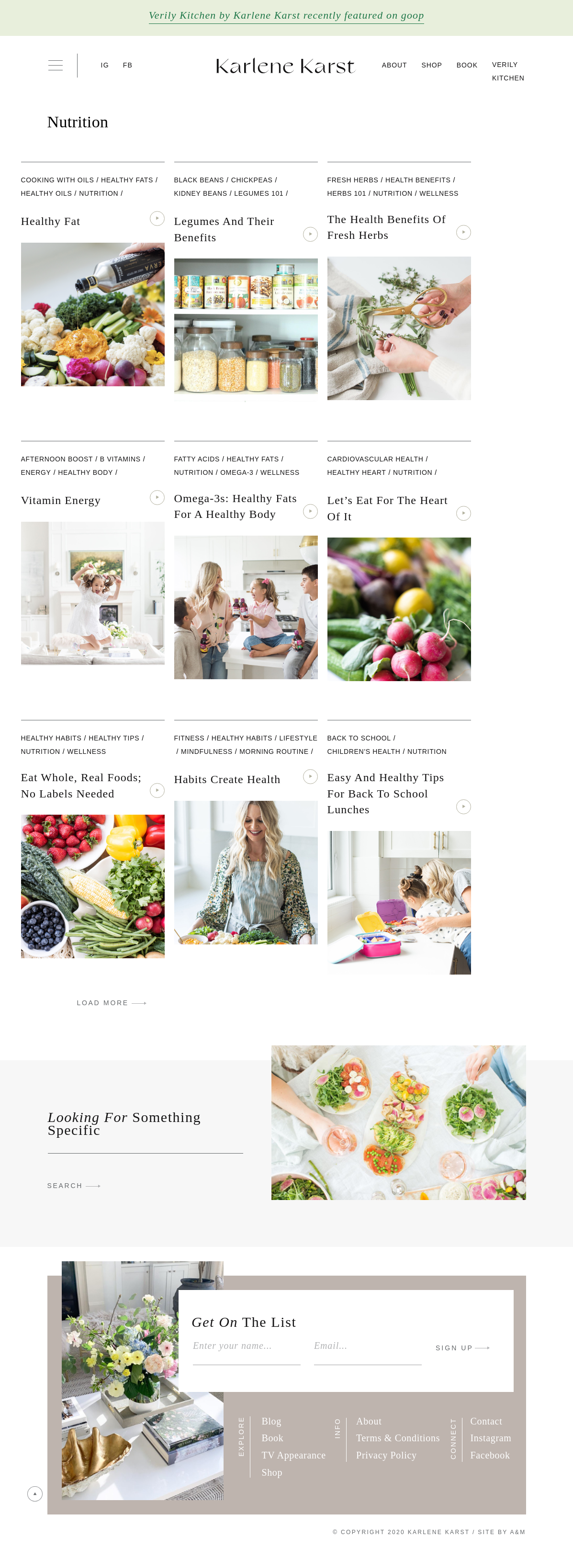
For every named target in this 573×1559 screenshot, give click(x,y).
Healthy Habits (51, 738)
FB (128, 65)
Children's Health (364, 751)
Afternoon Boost (57, 459)
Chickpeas (252, 180)
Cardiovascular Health (375, 459)
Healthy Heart (356, 472)
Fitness (189, 738)
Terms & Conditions (398, 1438)
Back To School (359, 738)
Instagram (491, 1438)
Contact (487, 1421)
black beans (199, 180)
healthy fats (127, 180)
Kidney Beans (200, 193)
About (394, 65)
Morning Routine (274, 751)
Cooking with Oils (57, 180)
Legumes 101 (258, 193)
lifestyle (298, 738)
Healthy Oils (46, 193)
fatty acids (197, 459)
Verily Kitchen (508, 71)
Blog (271, 1421)
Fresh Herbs (353, 180)
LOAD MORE (103, 1003)
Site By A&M (502, 1532)
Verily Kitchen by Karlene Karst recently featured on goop (287, 15)
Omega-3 (236, 472)
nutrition (98, 193)
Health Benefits (418, 180)
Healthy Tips (114, 738)
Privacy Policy (386, 1455)
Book (467, 65)
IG (105, 65)
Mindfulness (207, 751)
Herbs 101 (346, 193)
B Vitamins (120, 459)
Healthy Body (85, 472)
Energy (36, 472)
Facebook (490, 1455)
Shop (432, 65)
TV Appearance (293, 1455)
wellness (439, 193)
